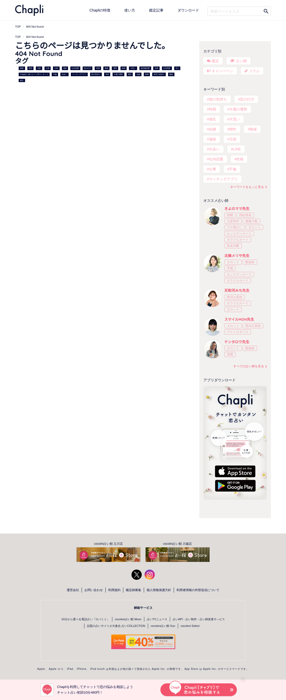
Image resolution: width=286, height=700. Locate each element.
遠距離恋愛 (145, 68)
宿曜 (230, 215)
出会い (64, 74)
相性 (129, 74)
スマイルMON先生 (239, 319)
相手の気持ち (159, 74)
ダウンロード (188, 10)
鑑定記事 (156, 10)
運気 (30, 68)
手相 (230, 268)
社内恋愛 (75, 68)
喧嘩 (147, 74)
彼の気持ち (95, 74)
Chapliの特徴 (100, 10)
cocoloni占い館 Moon (128, 619)
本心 (177, 68)
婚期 (22, 68)
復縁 (106, 68)
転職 (123, 68)
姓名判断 (233, 246)
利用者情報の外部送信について (198, 590)
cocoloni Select (190, 625)
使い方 (129, 10)
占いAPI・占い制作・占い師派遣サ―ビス (199, 619)
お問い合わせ (93, 590)
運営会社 (73, 590)
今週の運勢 (118, 74)
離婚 (171, 74)
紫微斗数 (251, 221)
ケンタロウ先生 (236, 342)
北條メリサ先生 (236, 255)
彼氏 (22, 80)
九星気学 (233, 221)
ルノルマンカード (239, 233)
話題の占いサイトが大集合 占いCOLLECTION (116, 625)
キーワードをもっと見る (247, 186)
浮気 (107, 74)
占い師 (241, 61)
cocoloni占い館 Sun (163, 625)
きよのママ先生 (236, 208)
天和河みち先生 (236, 290)
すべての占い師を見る (248, 366)
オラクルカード (237, 239)
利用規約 (114, 590)
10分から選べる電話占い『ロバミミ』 (85, 619)
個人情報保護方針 (159, 590)
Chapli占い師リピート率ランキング (34, 74)
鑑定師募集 (133, 590)
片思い (133, 68)
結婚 (138, 74)
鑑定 (215, 61)
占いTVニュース (157, 619)
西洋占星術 (234, 297)
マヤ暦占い (234, 227)
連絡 (65, 68)
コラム (254, 71)
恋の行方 (87, 68)
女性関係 (166, 68)
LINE (56, 68)
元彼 (39, 68)
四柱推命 (245, 215)
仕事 (47, 68)
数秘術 (250, 262)
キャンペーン (222, 71)
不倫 (55, 74)
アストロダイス (237, 332)
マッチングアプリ (79, 74)
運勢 (115, 68)
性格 (156, 68)
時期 (98, 68)
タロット (254, 227)
